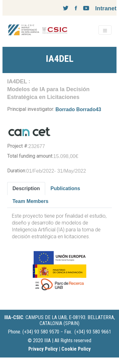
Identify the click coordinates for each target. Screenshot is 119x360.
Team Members (30, 201)
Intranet (106, 8)
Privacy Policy (43, 349)
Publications (65, 188)
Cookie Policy (76, 349)
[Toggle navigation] (105, 30)
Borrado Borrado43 (78, 109)
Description (26, 188)
